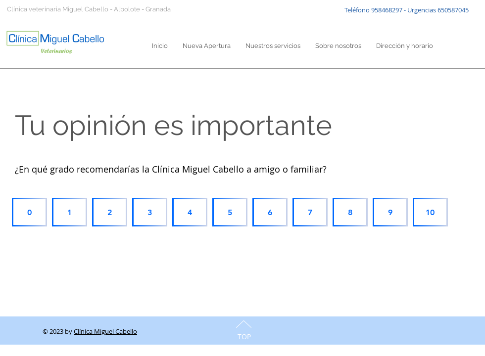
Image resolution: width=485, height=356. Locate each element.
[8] (350, 212)
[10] (430, 212)
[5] (229, 212)
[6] (270, 212)
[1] (69, 212)
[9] (390, 212)
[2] (109, 212)
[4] (189, 212)
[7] (310, 212)
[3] (149, 212)
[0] (29, 212)
